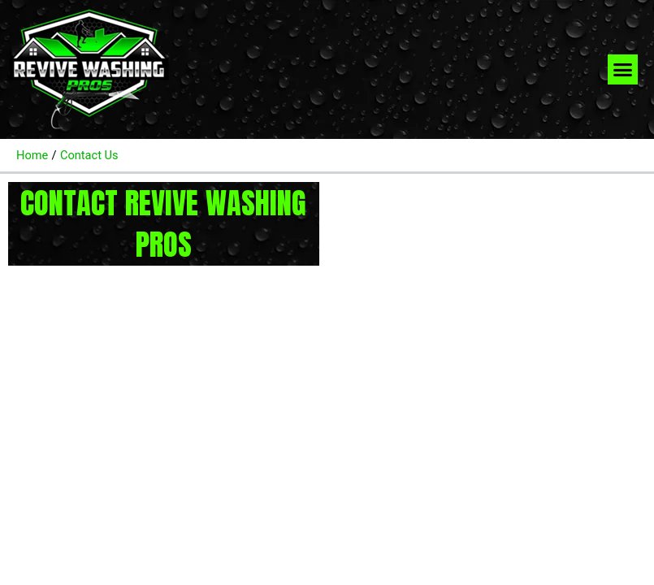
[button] (623, 69)
